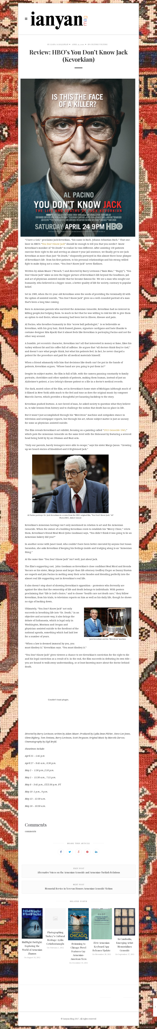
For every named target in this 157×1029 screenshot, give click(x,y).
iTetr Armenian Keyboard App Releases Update (101, 946)
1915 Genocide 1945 (114, 430)
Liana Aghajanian (59, 44)
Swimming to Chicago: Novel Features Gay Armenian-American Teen (78, 951)
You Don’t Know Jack (53, 244)
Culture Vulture (99, 44)
